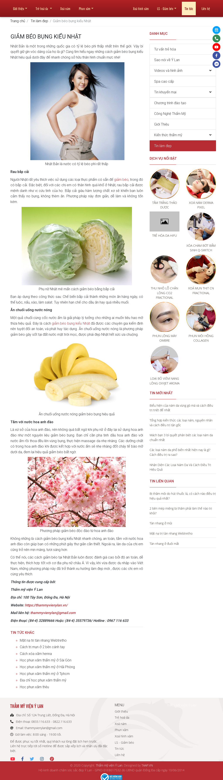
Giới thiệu (18, 6)
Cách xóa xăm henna (36, 653)
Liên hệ (205, 6)
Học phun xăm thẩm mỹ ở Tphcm (45, 673)
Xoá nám (65, 6)
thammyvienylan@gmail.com (53, 613)
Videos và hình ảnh (168, 70)
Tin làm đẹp (39, 21)
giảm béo (121, 179)
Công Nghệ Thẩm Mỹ (170, 113)
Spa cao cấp (164, 81)
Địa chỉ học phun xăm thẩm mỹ (43, 680)
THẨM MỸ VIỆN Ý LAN (181, 705)
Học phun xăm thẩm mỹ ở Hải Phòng (47, 667)
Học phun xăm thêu (34, 687)
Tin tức (189, 6)
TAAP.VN (147, 765)
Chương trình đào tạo (170, 103)
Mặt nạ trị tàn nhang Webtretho (43, 640)
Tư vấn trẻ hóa (165, 49)
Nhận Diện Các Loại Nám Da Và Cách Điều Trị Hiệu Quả (180, 467)
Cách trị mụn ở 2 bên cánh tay (42, 647)
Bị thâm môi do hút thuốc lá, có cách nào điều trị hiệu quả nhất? (183, 495)
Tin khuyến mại (165, 92)
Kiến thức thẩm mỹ (168, 135)
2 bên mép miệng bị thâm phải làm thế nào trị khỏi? (181, 510)
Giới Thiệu (161, 124)
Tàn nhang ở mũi (161, 523)
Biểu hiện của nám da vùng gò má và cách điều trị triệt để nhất (181, 407)
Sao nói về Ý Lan (167, 60)
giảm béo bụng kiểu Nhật (71, 323)
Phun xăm (84, 6)
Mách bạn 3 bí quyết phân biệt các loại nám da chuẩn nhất (181, 437)
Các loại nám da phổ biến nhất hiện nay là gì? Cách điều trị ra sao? (180, 452)
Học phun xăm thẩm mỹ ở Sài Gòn (45, 660)
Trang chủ (17, 21)
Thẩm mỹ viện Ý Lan (109, 765)
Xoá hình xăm (141, 6)
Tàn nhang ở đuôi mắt (164, 544)
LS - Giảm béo (165, 6)
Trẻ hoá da (42, 6)
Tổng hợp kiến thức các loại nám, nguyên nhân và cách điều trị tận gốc (181, 422)
